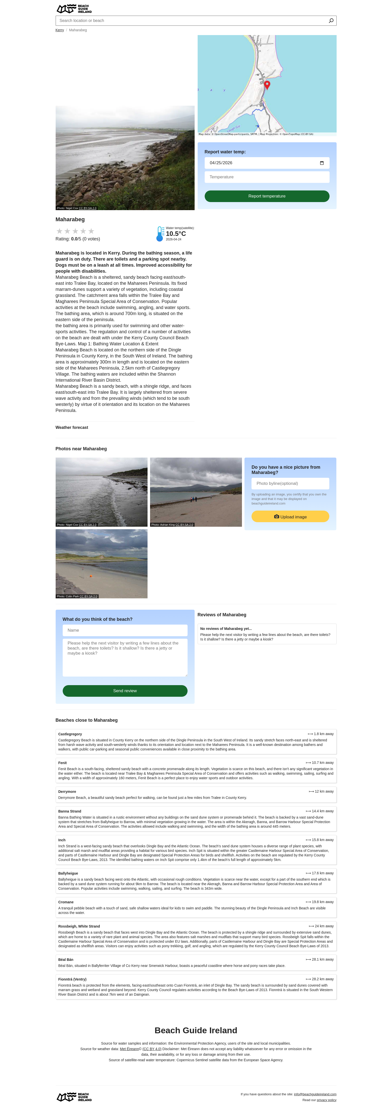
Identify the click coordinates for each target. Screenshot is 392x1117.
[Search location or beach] (331, 21)
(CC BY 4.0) (151, 1049)
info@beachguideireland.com (315, 1094)
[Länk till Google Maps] (267, 85)
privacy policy (326, 1100)
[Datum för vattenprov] (267, 163)
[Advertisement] (125, 70)
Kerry (60, 30)
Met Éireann (129, 1049)
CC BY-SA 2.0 (87, 208)
